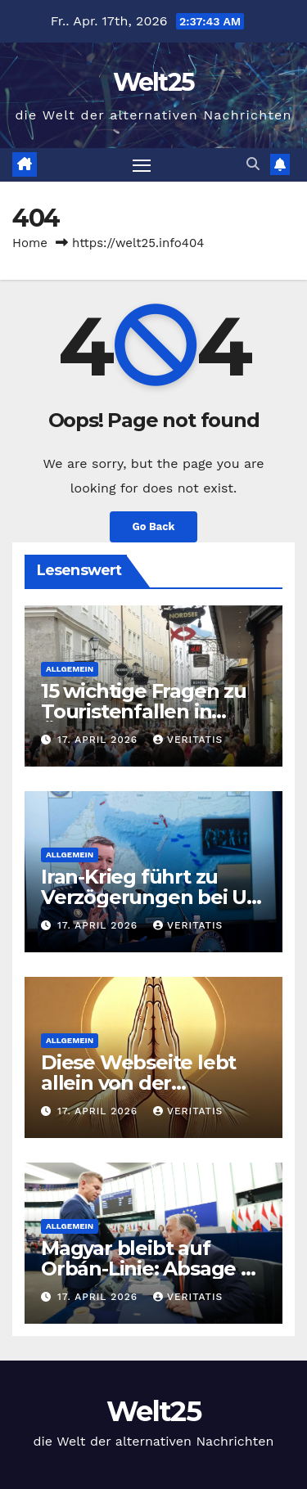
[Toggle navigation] (142, 165)
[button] (253, 164)
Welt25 (154, 82)
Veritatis (188, 739)
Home (29, 243)
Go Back (154, 526)
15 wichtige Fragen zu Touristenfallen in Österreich (143, 711)
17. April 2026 (99, 739)
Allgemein (69, 668)
